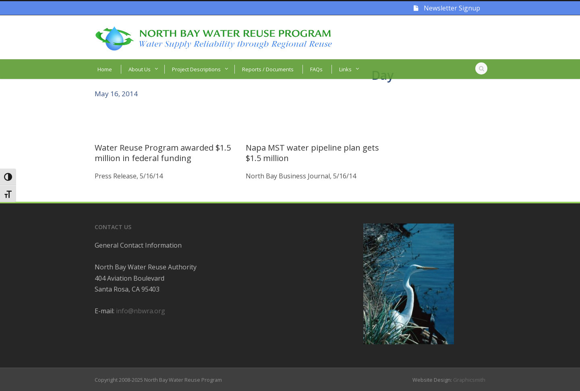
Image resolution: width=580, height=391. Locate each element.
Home (104, 69)
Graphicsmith (469, 379)
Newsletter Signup (447, 8)
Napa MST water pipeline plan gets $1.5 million (312, 152)
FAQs (316, 69)
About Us (139, 69)
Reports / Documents (268, 69)
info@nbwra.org (140, 310)
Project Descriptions (196, 69)
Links (345, 69)
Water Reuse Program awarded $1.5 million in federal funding (163, 152)
